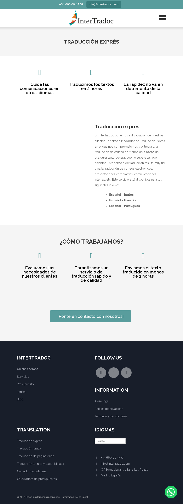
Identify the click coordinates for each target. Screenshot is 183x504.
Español (101, 441)
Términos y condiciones (111, 416)
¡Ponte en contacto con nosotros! (90, 316)
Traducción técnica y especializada (40, 463)
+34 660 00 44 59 (71, 4)
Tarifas (21, 391)
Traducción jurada (29, 448)
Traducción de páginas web (35, 456)
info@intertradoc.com (104, 4)
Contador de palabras (31, 471)
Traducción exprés (29, 441)
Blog (20, 399)
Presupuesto (25, 384)
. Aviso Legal (81, 496)
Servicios (23, 376)
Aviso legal (102, 401)
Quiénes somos (27, 369)
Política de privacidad (109, 408)
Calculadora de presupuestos (37, 479)
